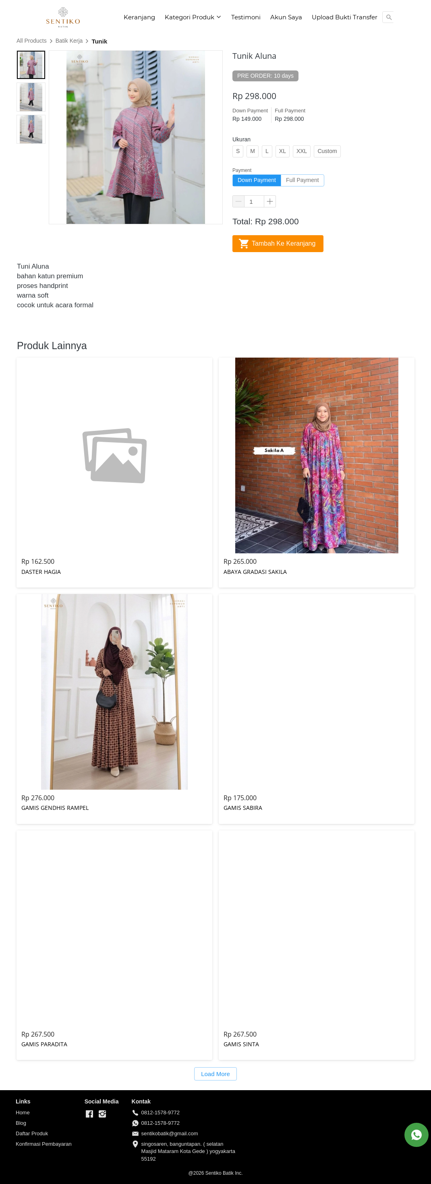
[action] (416, 1135)
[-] (89, 1114)
